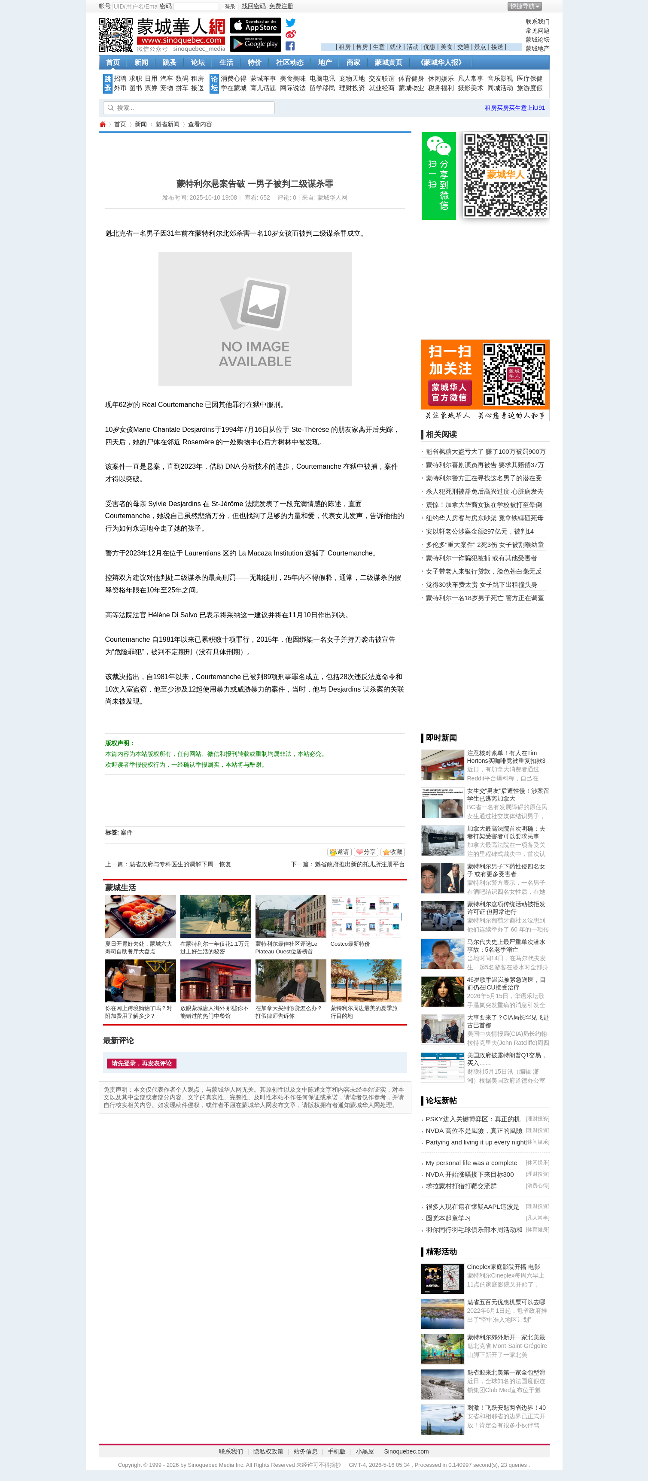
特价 (255, 62)
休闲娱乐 (441, 78)
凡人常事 (471, 78)
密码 (166, 6)
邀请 (343, 851)
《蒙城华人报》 (441, 62)
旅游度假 (530, 88)
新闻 (141, 62)
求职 (135, 78)
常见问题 (538, 30)
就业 (395, 46)
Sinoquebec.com (406, 1451)
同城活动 (500, 88)
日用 (151, 78)
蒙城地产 (538, 48)
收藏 (396, 851)
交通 (463, 46)
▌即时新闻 (439, 738)
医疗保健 (530, 78)
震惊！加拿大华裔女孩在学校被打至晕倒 (484, 504)
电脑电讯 (322, 78)
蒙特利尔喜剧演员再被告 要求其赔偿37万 (485, 464)
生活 (226, 62)
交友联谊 (382, 78)
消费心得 (233, 78)
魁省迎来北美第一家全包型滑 (506, 1372)
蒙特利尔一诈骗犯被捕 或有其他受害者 (481, 557)
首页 (113, 62)
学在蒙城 (233, 88)
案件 (127, 832)
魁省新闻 (167, 124)
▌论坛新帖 (439, 1100)
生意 (379, 46)
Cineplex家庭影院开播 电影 (503, 1266)
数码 (182, 78)
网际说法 (293, 88)
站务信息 (306, 1451)
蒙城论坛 (538, 39)
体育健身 (411, 78)
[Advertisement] (421, 30)
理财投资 (352, 88)
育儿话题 (263, 88)
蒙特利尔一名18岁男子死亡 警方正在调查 (485, 597)
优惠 (429, 46)
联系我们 (538, 21)
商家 (353, 62)
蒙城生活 (120, 887)
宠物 (166, 88)
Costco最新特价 (350, 944)
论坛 (198, 62)
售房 (362, 46)
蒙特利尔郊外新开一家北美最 (506, 1337)
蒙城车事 (263, 78)
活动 (413, 46)
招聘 (120, 78)
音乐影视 (500, 78)
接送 (497, 46)
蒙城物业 (411, 88)
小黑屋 (365, 1451)
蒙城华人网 (102, 124)
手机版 (337, 1451)
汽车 (166, 78)
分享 (370, 851)
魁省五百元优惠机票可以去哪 (506, 1302)
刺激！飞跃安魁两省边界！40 (506, 1407)
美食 (447, 46)
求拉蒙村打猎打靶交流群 (461, 1186)
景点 (480, 46)
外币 (120, 88)
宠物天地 (352, 78)
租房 (345, 46)
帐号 (105, 6)
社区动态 (290, 62)
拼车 (182, 88)
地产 (325, 62)
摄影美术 (471, 88)
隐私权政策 (268, 1451)
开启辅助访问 (547, 6)
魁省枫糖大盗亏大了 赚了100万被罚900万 (486, 451)
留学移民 (322, 88)
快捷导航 (523, 6)
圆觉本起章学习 (448, 1218)
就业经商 (382, 88)
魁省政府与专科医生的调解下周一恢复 (180, 864)
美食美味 (293, 78)
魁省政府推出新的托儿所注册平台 (360, 864)
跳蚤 (169, 62)
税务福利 (441, 88)
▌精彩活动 (439, 1251)
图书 (135, 88)
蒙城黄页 (388, 62)
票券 (151, 88)
